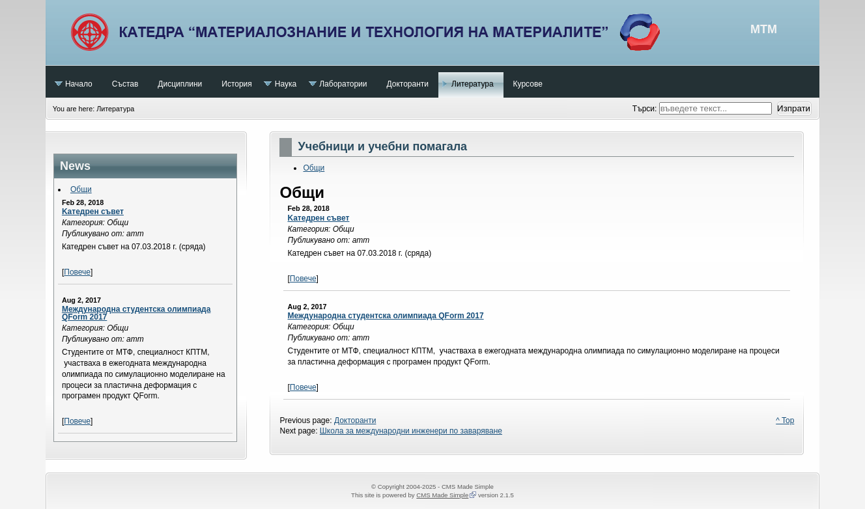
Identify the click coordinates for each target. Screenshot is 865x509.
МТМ (432, 32)
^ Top (785, 420)
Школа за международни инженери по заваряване (411, 430)
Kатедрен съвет (93, 211)
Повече (77, 272)
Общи (81, 189)
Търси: (645, 108)
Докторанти (355, 420)
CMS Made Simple (442, 495)
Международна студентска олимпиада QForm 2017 (136, 313)
